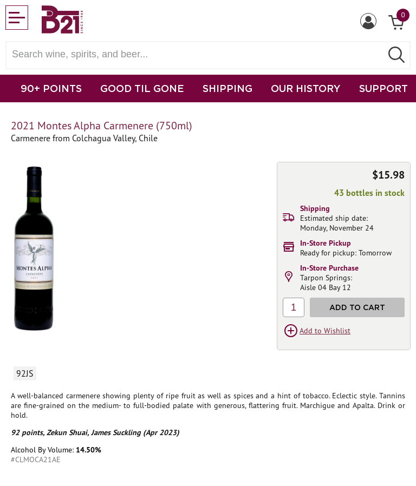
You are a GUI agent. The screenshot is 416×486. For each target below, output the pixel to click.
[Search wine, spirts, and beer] (197, 54)
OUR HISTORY (306, 88)
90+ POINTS (51, 88)
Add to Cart (357, 307)
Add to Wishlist (325, 331)
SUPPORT (383, 88)
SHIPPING (227, 88)
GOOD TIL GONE (142, 88)
